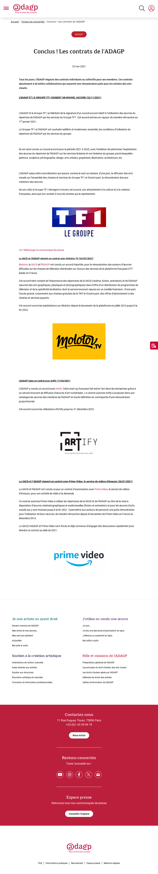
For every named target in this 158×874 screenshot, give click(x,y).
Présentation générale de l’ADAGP (99, 662)
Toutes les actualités (33, 22)
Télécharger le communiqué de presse (43, 250)
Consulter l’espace (79, 813)
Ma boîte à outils (90, 640)
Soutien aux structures (22, 672)
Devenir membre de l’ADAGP (25, 626)
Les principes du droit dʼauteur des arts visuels (104, 667)
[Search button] (142, 8)
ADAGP (79, 34)
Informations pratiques (57, 863)
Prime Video (101, 489)
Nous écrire (79, 735)
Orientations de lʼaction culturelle (27, 662)
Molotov (23, 264)
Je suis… (87, 626)
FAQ (40, 863)
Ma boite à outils (20, 645)
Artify (59, 388)
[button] (6, 9)
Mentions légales (112, 863)
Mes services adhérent (22, 635)
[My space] (151, 9)
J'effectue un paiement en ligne (97, 635)
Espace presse (93, 863)
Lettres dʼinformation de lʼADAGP (98, 682)
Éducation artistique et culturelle (27, 677)
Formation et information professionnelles (32, 682)
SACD (34, 264)
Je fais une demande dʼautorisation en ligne (103, 630)
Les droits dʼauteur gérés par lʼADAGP (100, 672)
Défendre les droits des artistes (97, 677)
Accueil (15, 22)
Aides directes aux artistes (24, 667)
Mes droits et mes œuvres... (25, 630)
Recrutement (77, 863)
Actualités (17, 640)
